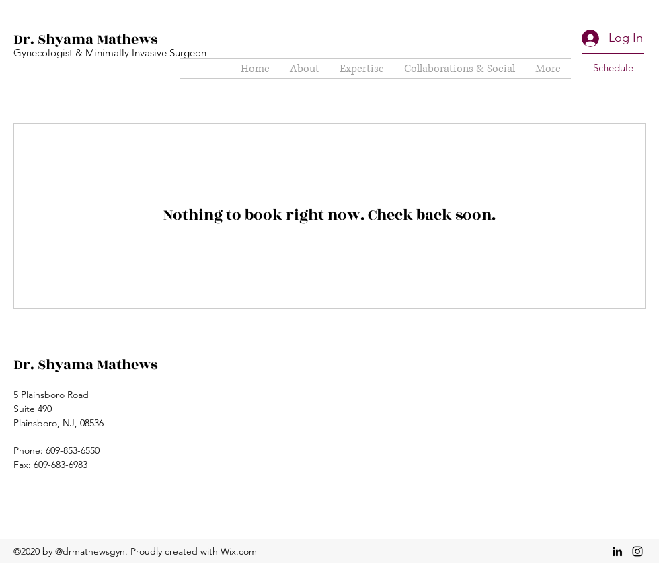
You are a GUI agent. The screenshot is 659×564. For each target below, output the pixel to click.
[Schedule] (613, 68)
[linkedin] (617, 551)
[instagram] (637, 551)
